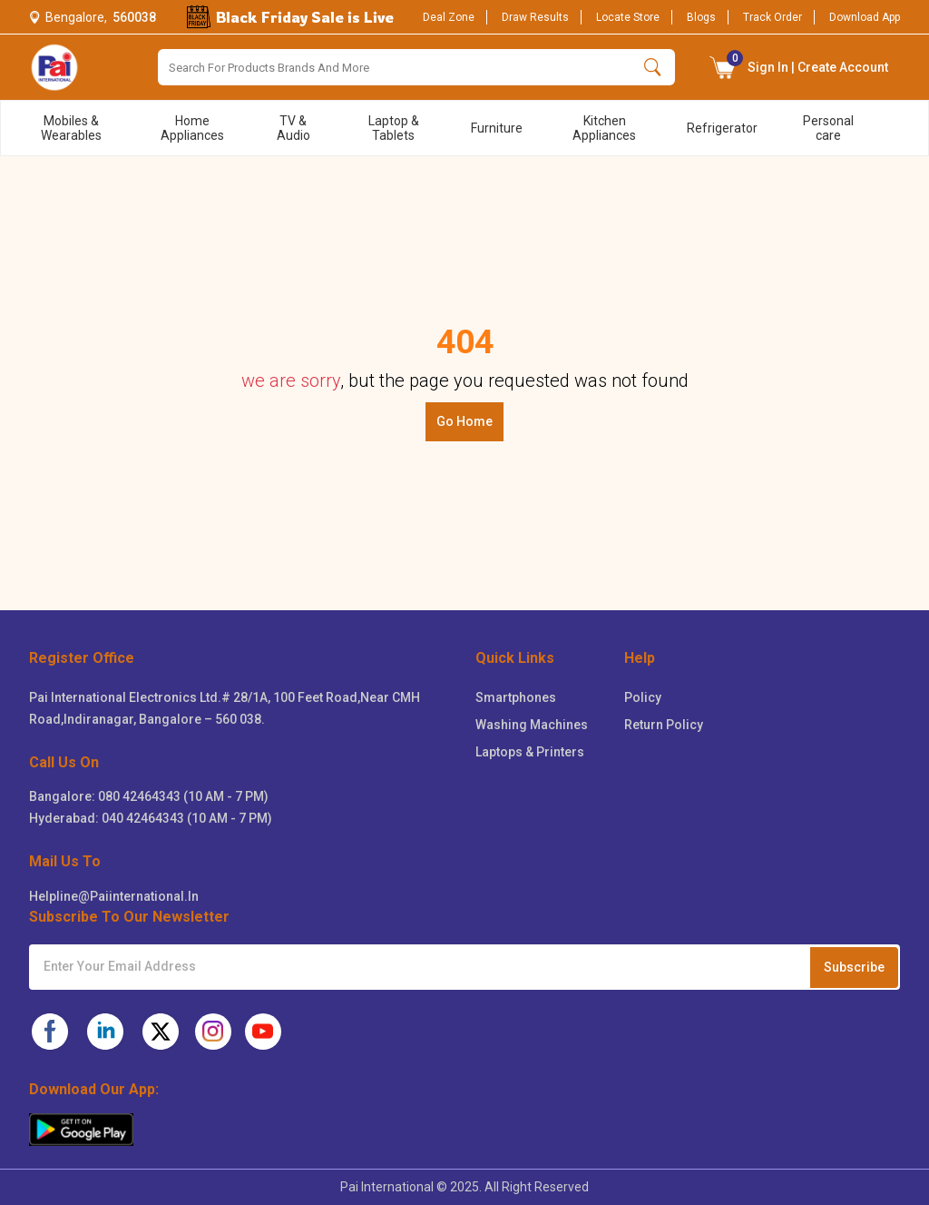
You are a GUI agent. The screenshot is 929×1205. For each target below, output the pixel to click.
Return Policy (663, 724)
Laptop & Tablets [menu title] (393, 128)
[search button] (652, 67)
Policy (642, 697)
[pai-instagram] (213, 1031)
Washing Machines (531, 724)
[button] (723, 66)
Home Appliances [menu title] (192, 128)
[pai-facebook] (50, 1031)
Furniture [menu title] (497, 128)
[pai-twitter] (160, 1031)
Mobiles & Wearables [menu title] (71, 128)
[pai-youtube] (263, 1031)
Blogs (701, 17)
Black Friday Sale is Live (305, 17)
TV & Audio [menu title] (293, 128)
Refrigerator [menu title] (722, 128)
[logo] (54, 67)
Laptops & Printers (529, 752)
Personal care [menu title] (828, 128)
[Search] (416, 67)
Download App (864, 17)
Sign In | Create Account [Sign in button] (798, 65)
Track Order (772, 17)
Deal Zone (448, 17)
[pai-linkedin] (105, 1031)
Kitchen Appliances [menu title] (604, 128)
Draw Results (535, 17)
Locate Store (628, 17)
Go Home (464, 421)
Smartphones (515, 697)
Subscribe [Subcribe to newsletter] (854, 967)
